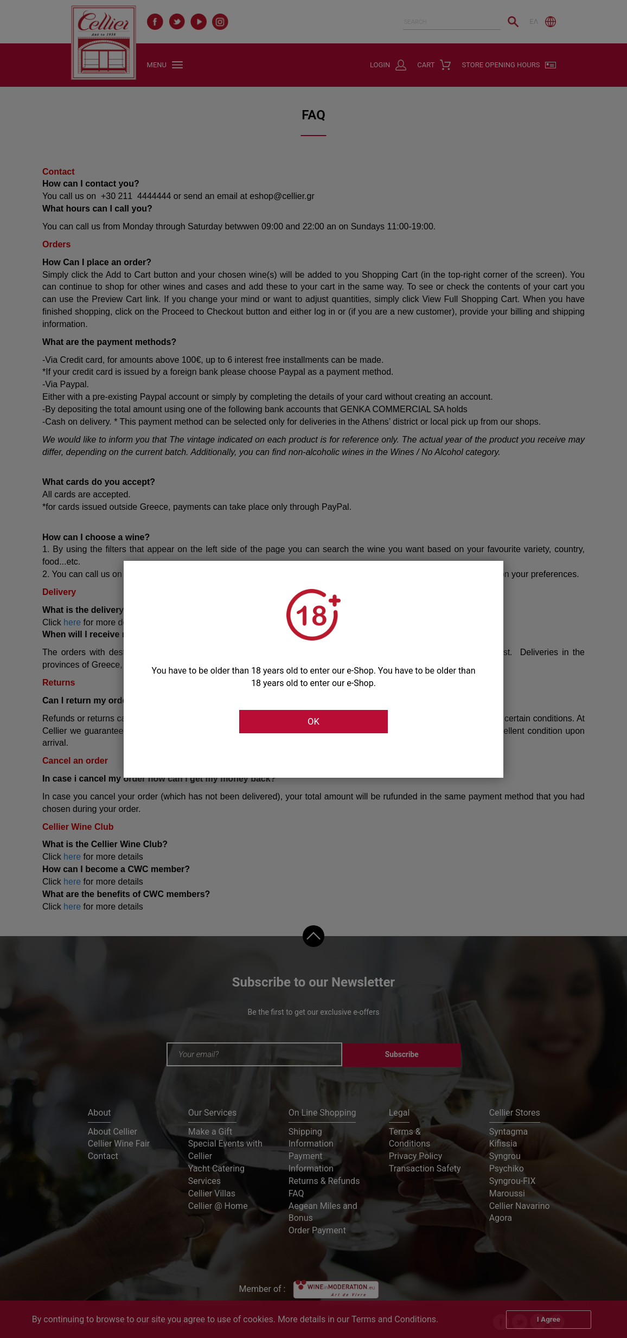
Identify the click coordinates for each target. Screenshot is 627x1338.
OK (313, 721)
